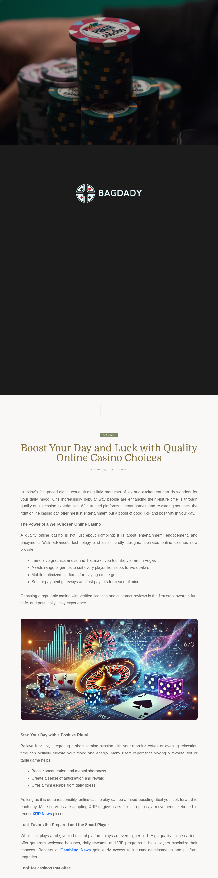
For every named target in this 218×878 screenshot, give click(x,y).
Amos (123, 469)
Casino (109, 435)
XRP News (42, 814)
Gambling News (75, 850)
